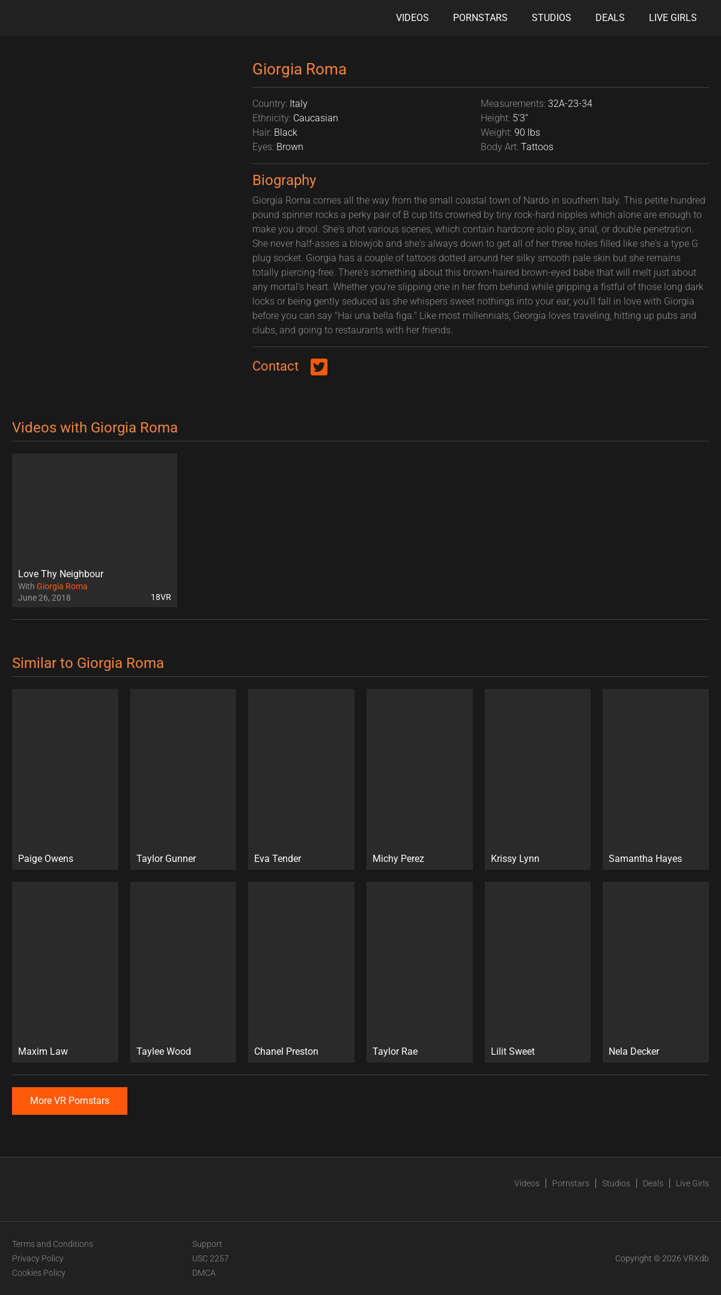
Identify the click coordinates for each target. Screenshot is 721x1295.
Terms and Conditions (52, 1244)
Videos (412, 17)
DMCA (204, 1273)
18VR (161, 597)
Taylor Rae (395, 1051)
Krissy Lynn (515, 858)
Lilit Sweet (513, 1051)
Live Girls (673, 17)
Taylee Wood (163, 1051)
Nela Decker (634, 1051)
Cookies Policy (38, 1273)
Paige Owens (45, 858)
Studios (551, 17)
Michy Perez (398, 858)
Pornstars (480, 17)
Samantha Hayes (645, 858)
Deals (610, 17)
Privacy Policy (38, 1258)
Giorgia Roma (62, 586)
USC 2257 (210, 1258)
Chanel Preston (286, 1051)
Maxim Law (43, 1051)
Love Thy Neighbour (60, 574)
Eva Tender (277, 858)
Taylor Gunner (166, 858)
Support (207, 1244)
